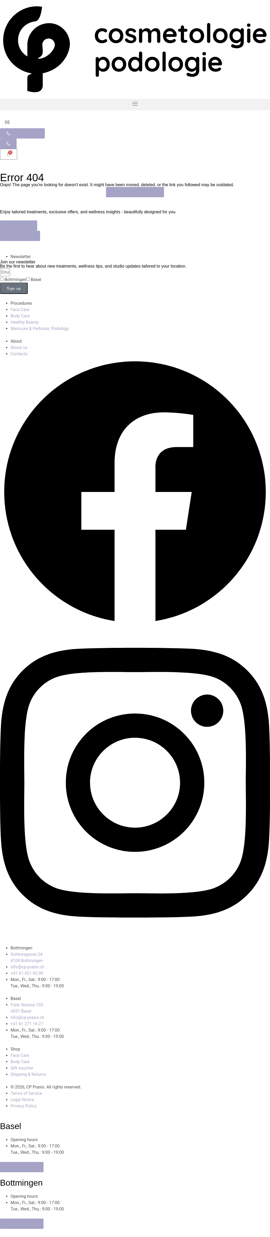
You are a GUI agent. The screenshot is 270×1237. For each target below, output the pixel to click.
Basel (36, 280)
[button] (135, 104)
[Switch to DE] (7, 122)
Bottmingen (15, 280)
